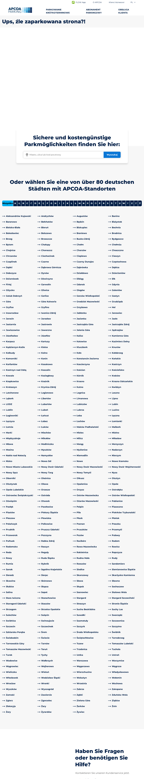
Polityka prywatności (11, 777)
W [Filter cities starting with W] (124, 112)
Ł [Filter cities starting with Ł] (75, 112)
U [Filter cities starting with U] (120, 112)
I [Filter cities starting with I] (59, 112)
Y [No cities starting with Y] (128, 112)
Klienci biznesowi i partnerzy (88, 746)
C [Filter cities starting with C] (27, 112)
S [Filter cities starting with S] (107, 112)
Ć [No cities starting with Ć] (31, 112)
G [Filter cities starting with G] (51, 112)
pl (133, 2)
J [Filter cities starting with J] (63, 112)
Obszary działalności (84, 742)
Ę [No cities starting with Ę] (43, 112)
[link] (19, 125)
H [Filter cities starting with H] (55, 112)
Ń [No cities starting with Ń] (87, 112)
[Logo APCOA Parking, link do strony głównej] (20, 10)
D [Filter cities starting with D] (35, 112)
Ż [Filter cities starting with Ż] (140, 112)
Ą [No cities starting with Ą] (19, 112)
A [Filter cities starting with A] (15, 112)
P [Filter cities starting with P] (99, 112)
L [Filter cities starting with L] (71, 112)
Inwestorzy (79, 754)
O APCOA (79, 728)
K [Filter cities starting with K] (67, 112)
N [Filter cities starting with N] (83, 112)
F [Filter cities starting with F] (47, 112)
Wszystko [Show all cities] (7, 112)
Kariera (77, 750)
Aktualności (80, 758)
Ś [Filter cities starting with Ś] (111, 112)
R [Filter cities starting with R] (103, 112)
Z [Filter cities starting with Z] (132, 112)
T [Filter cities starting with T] (115, 112)
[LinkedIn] (39, 728)
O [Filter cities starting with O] (92, 112)
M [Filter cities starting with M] (80, 112)
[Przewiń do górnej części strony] (140, 709)
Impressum (32, 777)
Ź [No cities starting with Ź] (136, 112)
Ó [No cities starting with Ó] (96, 112)
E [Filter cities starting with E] (39, 112)
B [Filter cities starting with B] (23, 112)
